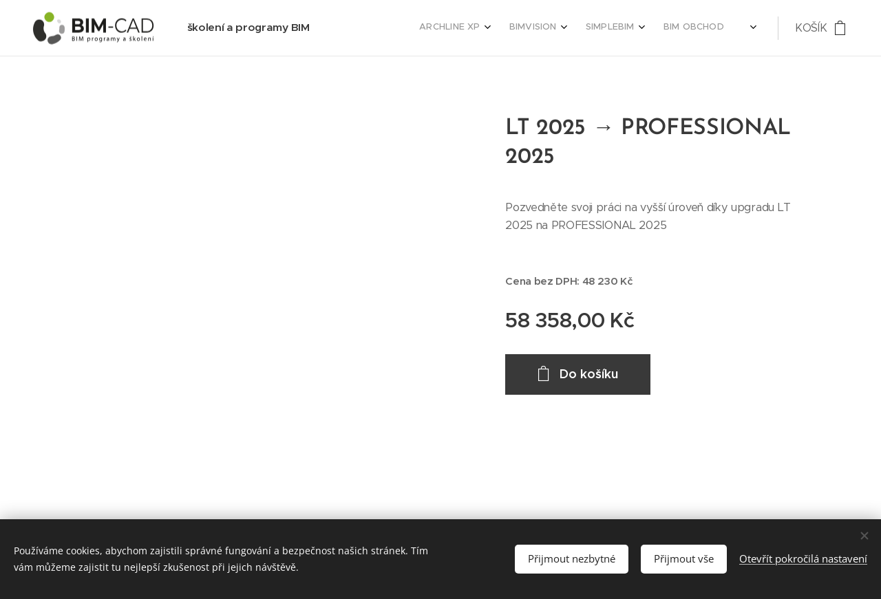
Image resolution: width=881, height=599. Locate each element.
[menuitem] (622, 28)
